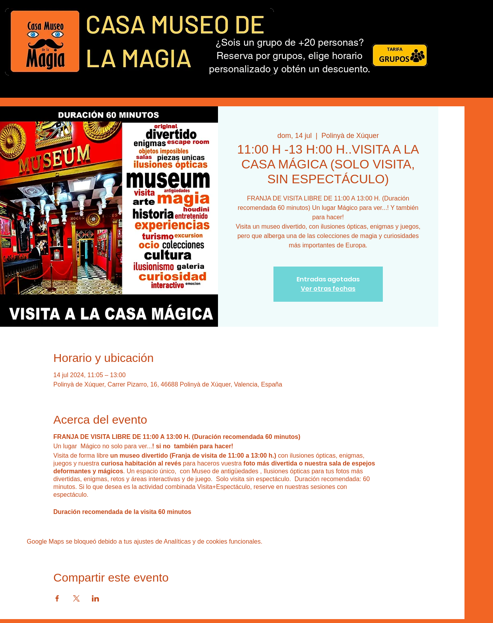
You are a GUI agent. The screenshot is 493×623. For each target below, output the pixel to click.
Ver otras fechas (328, 288)
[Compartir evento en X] (76, 598)
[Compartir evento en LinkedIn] (95, 598)
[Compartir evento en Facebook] (57, 598)
